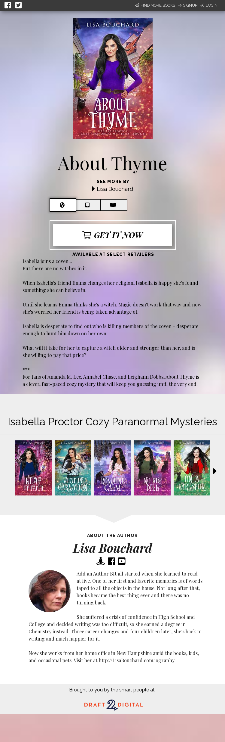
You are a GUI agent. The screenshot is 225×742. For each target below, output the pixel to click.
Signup (187, 5)
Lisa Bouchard (115, 189)
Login (208, 5)
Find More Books (155, 5)
